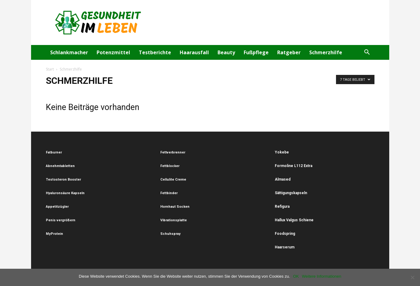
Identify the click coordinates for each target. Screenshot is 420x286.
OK (296, 276)
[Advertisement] (262, 22)
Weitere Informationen (321, 276)
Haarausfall (194, 52)
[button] (367, 53)
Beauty (226, 52)
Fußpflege (256, 52)
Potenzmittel (113, 52)
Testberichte (155, 52)
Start (50, 69)
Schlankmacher (69, 52)
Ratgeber (289, 52)
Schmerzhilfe (325, 52)
